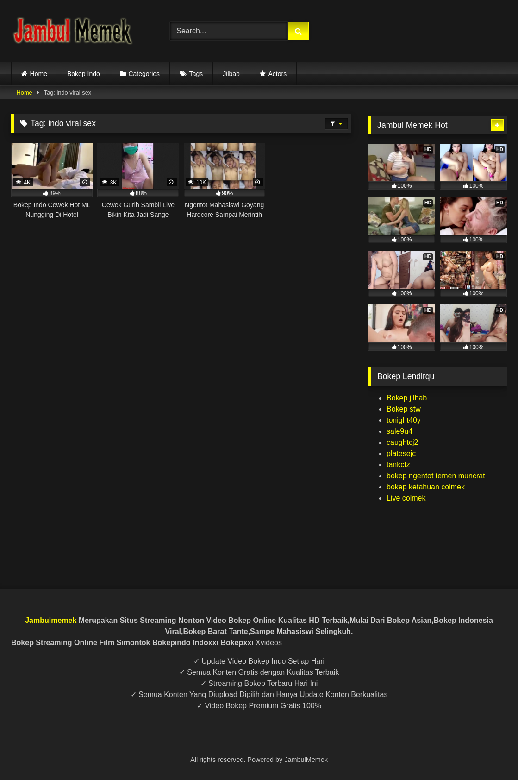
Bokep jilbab (407, 398)
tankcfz (398, 465)
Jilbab (231, 73)
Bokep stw (404, 409)
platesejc (401, 453)
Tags (196, 73)
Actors (277, 73)
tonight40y (404, 420)
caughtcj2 (402, 442)
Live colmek (406, 498)
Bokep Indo (83, 73)
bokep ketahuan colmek (426, 487)
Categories (144, 73)
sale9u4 (399, 431)
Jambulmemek (50, 620)
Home (38, 73)
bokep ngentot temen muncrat (436, 476)
